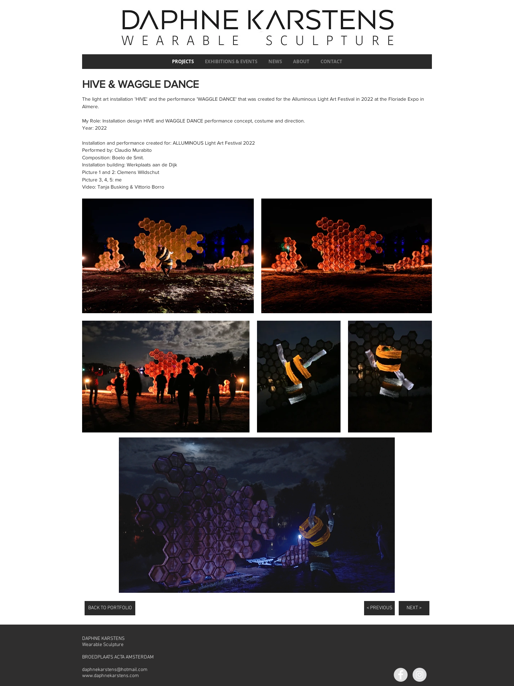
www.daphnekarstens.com (110, 676)
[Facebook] (401, 675)
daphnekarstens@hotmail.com (114, 670)
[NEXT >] (414, 608)
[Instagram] (420, 675)
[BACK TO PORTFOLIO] (110, 608)
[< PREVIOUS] (379, 608)
